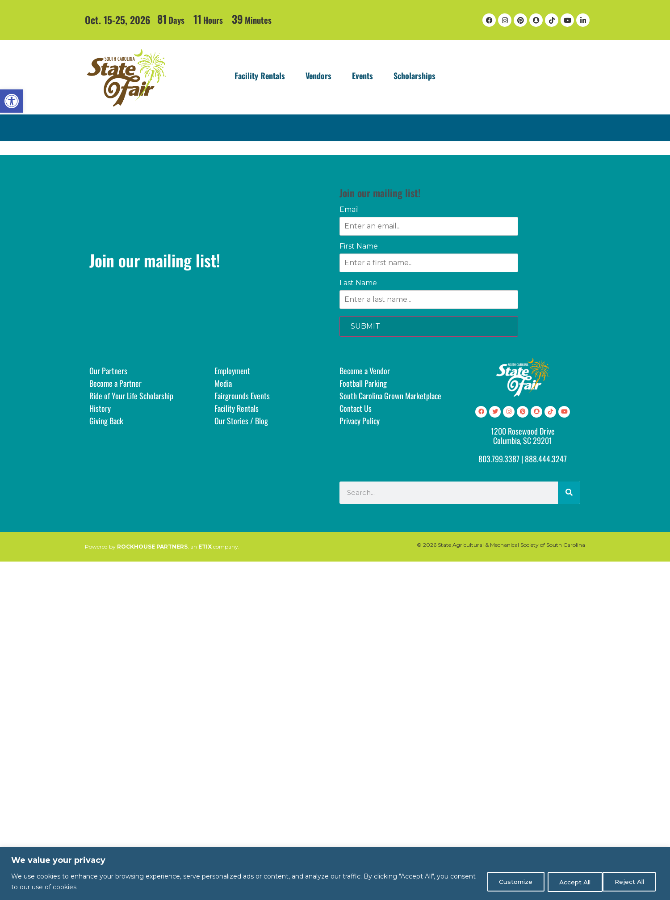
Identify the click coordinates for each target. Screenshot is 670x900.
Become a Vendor (364, 370)
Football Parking (363, 383)
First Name (358, 246)
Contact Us (355, 408)
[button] (11, 101)
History (100, 408)
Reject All (568, 882)
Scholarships (415, 75)
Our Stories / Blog (241, 421)
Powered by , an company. (162, 546)
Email (349, 209)
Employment (232, 370)
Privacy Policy (359, 421)
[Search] (569, 493)
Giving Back (106, 421)
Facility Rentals (259, 75)
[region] (335, 873)
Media (223, 383)
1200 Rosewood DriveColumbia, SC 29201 (523, 436)
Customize (506, 882)
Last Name (358, 283)
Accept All (629, 882)
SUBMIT (365, 326)
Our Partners (108, 370)
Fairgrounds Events (242, 395)
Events (362, 75)
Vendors (318, 75)
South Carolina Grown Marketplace (390, 395)
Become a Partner (115, 383)
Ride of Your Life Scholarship (131, 395)
